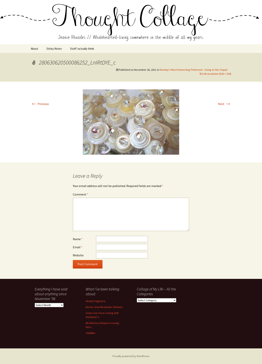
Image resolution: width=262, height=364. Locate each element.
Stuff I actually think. (82, 48)
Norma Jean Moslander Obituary (104, 307)
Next (224, 104)
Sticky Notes (54, 48)
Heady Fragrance (95, 301)
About (34, 48)
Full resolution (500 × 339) (216, 73)
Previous (40, 104)
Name (78, 239)
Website (78, 255)
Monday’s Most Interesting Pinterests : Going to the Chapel (193, 69)
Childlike (90, 333)
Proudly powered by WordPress (131, 356)
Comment (80, 194)
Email (77, 247)
